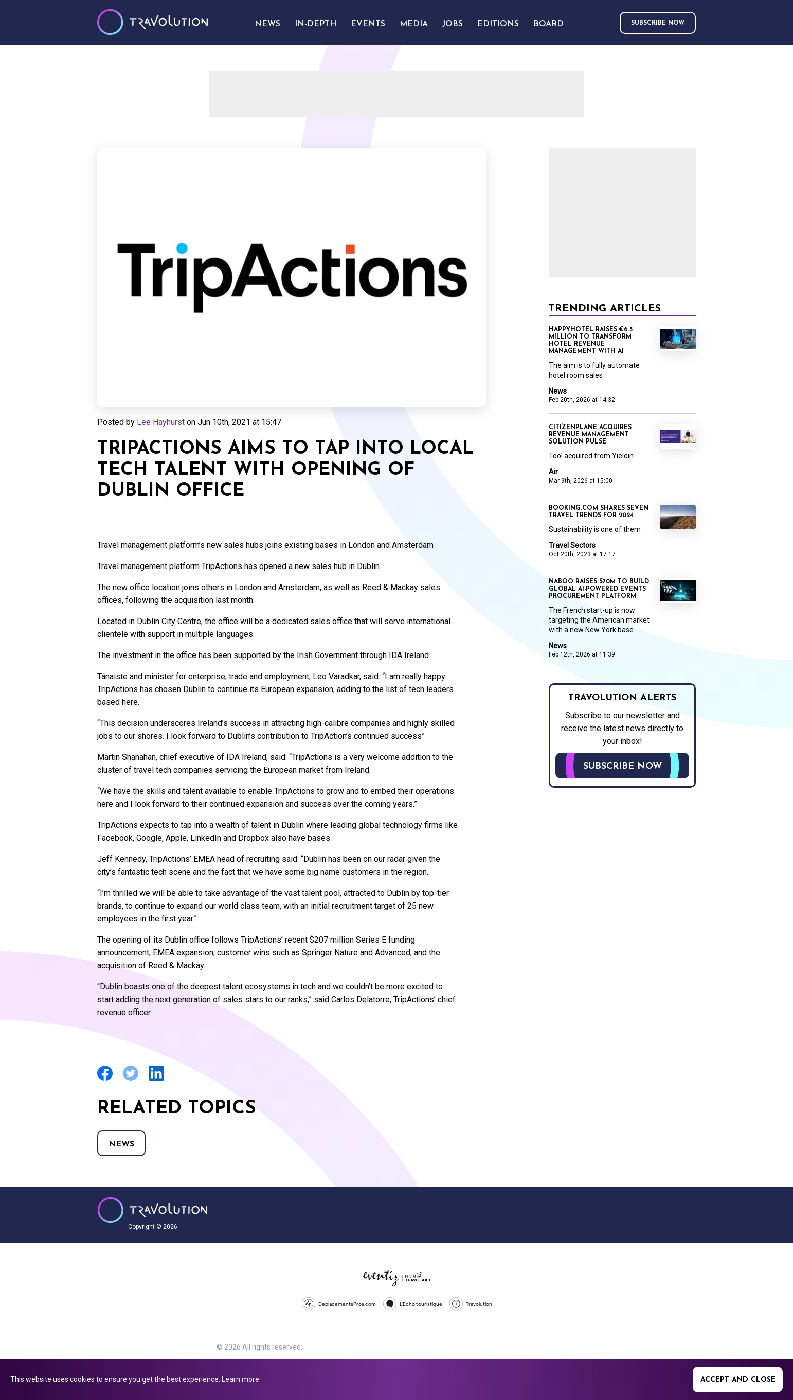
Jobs (452, 24)
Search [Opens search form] (592, 22)
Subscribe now (657, 23)
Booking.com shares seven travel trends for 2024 (598, 512)
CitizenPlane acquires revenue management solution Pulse (590, 434)
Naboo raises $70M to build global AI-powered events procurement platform (599, 589)
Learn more (240, 1379)
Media (414, 24)
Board (548, 24)
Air (553, 472)
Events (368, 24)
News (121, 1144)
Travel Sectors (572, 545)
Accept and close (738, 1380)
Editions (498, 24)
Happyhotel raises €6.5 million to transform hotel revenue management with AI (591, 341)
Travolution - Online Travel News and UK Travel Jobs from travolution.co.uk (152, 1210)
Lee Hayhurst (161, 422)
